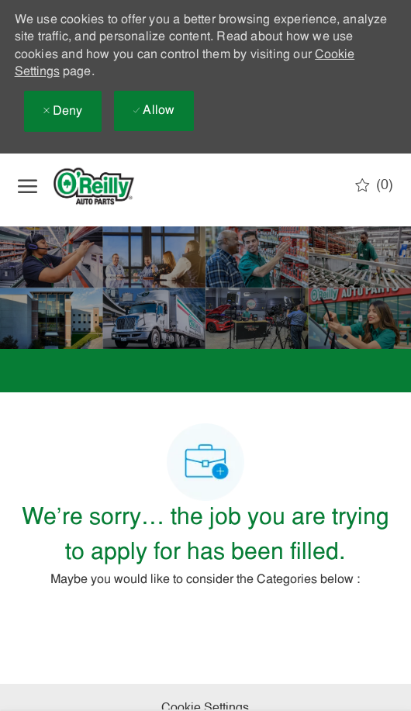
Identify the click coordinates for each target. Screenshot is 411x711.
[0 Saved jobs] (374, 185)
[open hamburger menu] (27, 186)
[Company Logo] (107, 186)
